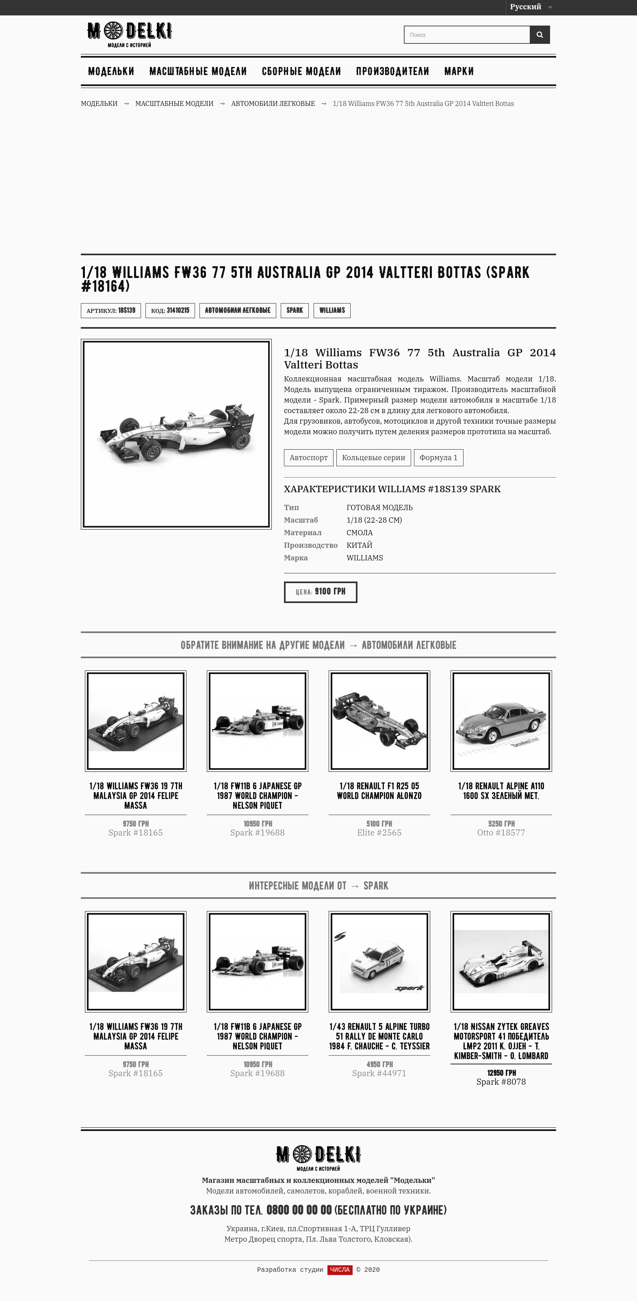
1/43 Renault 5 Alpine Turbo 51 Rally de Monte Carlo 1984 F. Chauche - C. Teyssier (379, 1036)
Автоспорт (309, 457)
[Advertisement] (318, 186)
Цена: (304, 592)
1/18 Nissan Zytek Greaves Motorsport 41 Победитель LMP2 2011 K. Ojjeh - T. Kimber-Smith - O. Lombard (501, 1041)
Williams (332, 310)
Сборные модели (302, 71)
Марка (296, 557)
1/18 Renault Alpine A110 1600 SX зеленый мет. (501, 790)
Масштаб (301, 520)
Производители (393, 71)
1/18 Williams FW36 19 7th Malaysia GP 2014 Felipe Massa (135, 795)
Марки (459, 71)
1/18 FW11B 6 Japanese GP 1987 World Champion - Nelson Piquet (258, 795)
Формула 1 (439, 457)
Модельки (111, 71)
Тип (291, 507)
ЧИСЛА (340, 1270)
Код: (170, 310)
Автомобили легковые (238, 310)
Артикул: (111, 310)
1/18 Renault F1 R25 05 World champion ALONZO (379, 790)
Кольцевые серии (373, 457)
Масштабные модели (198, 71)
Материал (303, 532)
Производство (311, 545)
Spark (294, 310)
